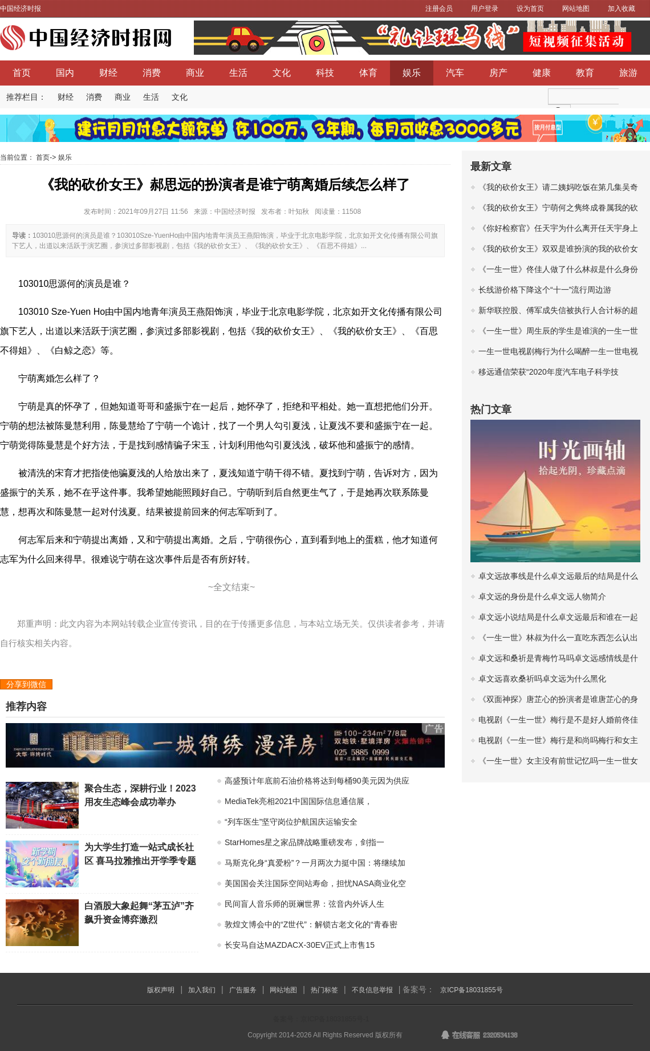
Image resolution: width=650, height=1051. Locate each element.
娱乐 (412, 73)
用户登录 (484, 9)
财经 (108, 73)
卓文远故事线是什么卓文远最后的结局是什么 (558, 576)
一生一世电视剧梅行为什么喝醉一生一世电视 (558, 351)
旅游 (628, 73)
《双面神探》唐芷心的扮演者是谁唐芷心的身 (558, 699)
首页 (22, 73)
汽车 (455, 73)
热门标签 (324, 990)
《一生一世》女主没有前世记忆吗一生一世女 (558, 760)
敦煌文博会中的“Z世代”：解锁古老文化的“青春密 (311, 924)
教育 (585, 73)
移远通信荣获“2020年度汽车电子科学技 (548, 371)
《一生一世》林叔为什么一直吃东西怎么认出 (558, 637)
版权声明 (160, 990)
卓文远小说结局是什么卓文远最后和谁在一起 (558, 617)
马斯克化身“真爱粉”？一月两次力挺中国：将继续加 (315, 862)
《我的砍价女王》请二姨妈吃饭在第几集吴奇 (558, 187)
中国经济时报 (20, 9)
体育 (368, 73)
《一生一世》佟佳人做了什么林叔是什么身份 (558, 269)
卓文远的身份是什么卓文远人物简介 (542, 596)
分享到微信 (26, 684)
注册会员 (439, 9)
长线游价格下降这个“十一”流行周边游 (544, 289)
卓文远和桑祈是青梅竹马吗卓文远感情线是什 (558, 658)
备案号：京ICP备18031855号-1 (321, 1019)
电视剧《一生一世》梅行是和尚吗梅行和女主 (558, 740)
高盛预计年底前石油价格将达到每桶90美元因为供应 (317, 780)
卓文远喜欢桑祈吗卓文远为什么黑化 (542, 678)
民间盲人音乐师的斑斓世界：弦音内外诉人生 (304, 903)
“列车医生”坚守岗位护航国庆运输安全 (291, 821)
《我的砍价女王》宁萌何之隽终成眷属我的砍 (558, 207)
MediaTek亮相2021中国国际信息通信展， (298, 801)
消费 (152, 73)
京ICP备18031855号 (471, 990)
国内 (65, 73)
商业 (195, 73)
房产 (498, 73)
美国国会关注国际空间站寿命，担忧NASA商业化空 (315, 883)
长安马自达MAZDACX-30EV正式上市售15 (300, 944)
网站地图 (576, 9)
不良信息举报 (372, 990)
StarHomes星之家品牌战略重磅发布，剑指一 (304, 842)
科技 (325, 73)
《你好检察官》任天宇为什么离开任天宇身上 (558, 228)
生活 (238, 73)
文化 (282, 73)
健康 (542, 73)
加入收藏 (621, 9)
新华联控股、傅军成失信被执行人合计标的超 (558, 310)
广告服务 (243, 990)
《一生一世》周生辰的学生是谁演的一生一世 (558, 330)
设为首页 (530, 9)
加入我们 (202, 990)
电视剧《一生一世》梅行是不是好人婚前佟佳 (558, 719)
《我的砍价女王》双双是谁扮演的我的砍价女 (558, 248)
